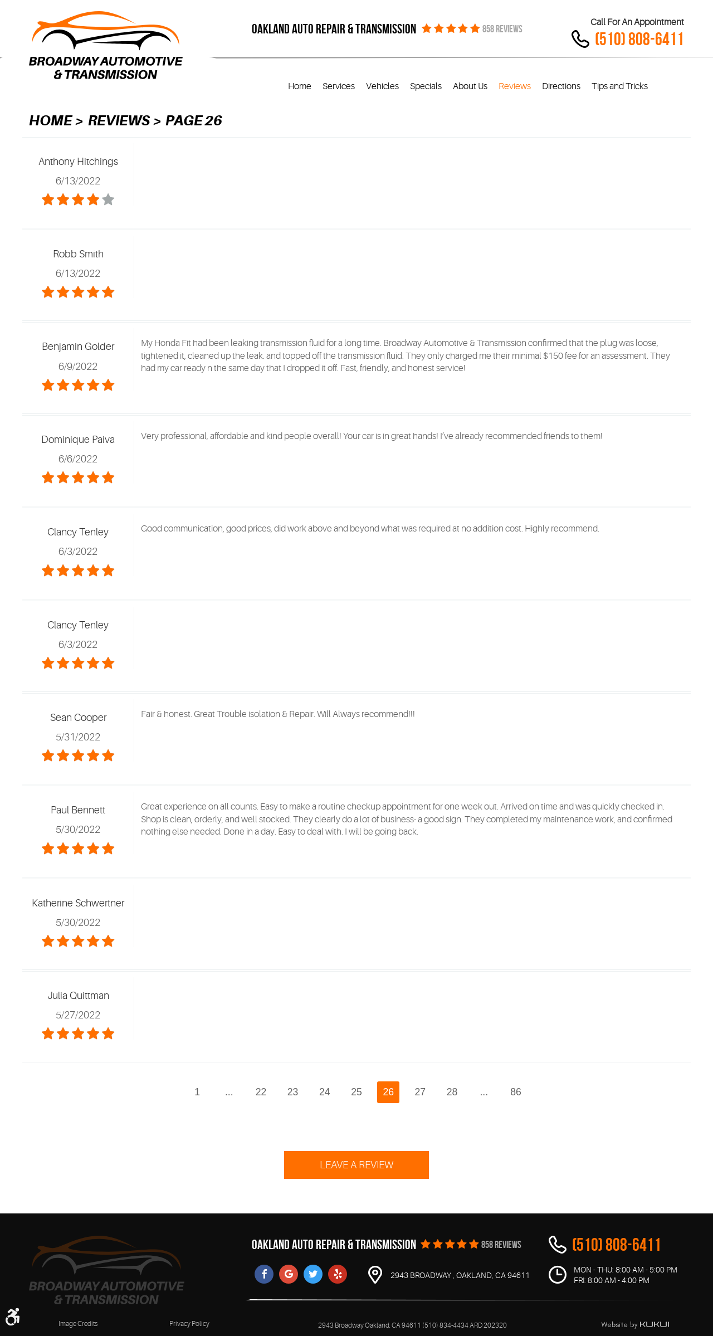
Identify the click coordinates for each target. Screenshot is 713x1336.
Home (299, 86)
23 (293, 1092)
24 (324, 1092)
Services (339, 86)
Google (288, 1274)
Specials (426, 86)
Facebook (264, 1274)
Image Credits (77, 1324)
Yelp (337, 1274)
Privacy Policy (189, 1324)
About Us (470, 86)
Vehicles (382, 86)
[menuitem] (299, 86)
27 (420, 1092)
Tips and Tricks (620, 86)
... (229, 1092)
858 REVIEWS (502, 29)
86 (515, 1092)
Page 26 (193, 121)
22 (261, 1092)
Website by (635, 1325)
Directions (561, 86)
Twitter (313, 1274)
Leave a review (356, 1165)
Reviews (515, 86)
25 (356, 1092)
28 (452, 1092)
